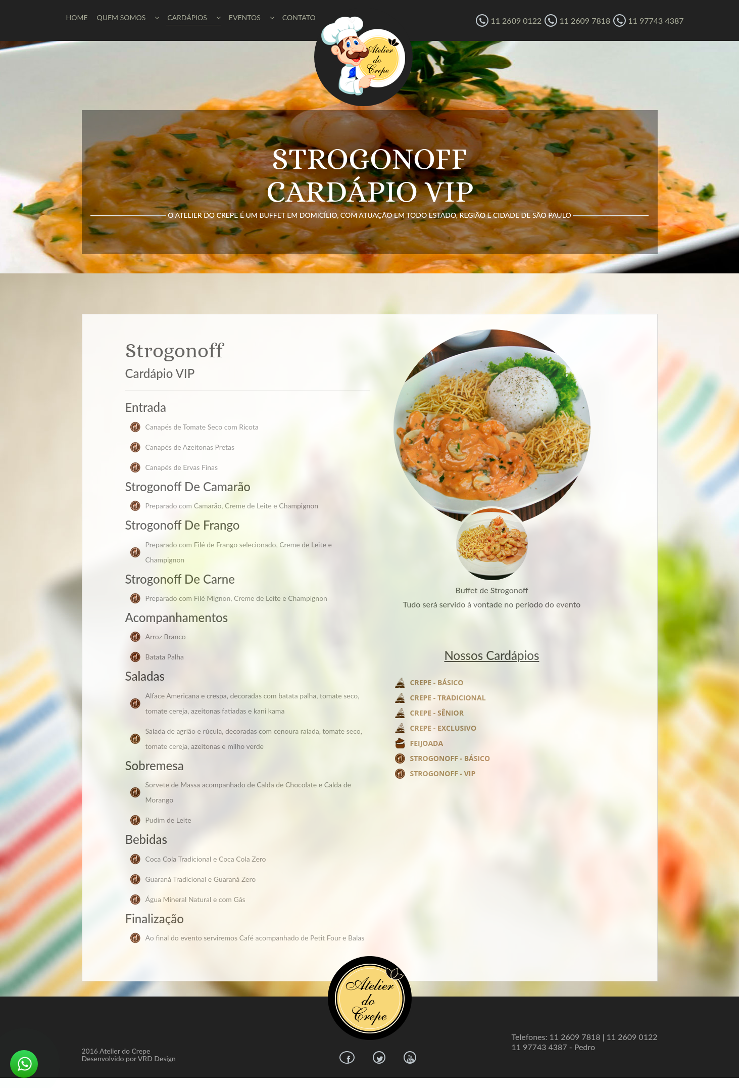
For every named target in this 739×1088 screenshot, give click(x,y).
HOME (77, 17)
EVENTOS (251, 17)
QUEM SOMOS (127, 17)
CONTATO (299, 17)
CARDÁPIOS (194, 17)
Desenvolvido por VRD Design (129, 1058)
